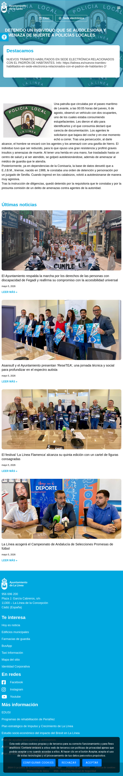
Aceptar (92, 762)
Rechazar (69, 762)
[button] (4, 37)
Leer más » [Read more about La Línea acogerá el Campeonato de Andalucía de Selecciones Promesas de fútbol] (9, 560)
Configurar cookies (38, 762)
